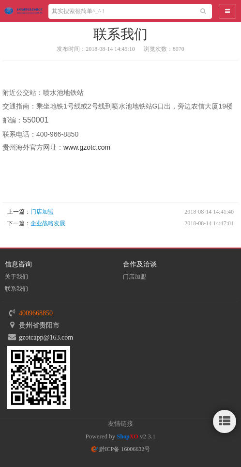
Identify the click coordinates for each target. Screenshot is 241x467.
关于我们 (16, 276)
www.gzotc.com (86, 147)
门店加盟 (42, 211)
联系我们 (16, 288)
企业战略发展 (47, 223)
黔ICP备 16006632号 (121, 449)
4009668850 (36, 313)
